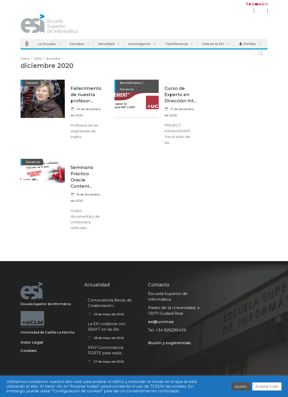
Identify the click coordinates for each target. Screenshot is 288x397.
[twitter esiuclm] (250, 4)
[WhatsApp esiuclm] (266, 4)
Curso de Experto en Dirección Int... (180, 94)
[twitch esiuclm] (263, 4)
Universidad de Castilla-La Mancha (47, 332)
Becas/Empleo (130, 83)
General (31, 83)
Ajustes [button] (241, 386)
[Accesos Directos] (27, 43)
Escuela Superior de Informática (46, 304)
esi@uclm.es (161, 321)
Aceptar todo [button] (266, 386)
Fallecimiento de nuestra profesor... (86, 94)
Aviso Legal (32, 342)
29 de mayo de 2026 (108, 314)
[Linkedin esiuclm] (260, 4)
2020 (37, 58)
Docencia (127, 89)
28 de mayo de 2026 (108, 338)
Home (25, 58)
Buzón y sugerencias (169, 342)
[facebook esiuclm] (247, 4)
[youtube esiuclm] (257, 4)
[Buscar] (260, 53)
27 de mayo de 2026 (108, 361)
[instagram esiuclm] (253, 4)
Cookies (29, 350)
